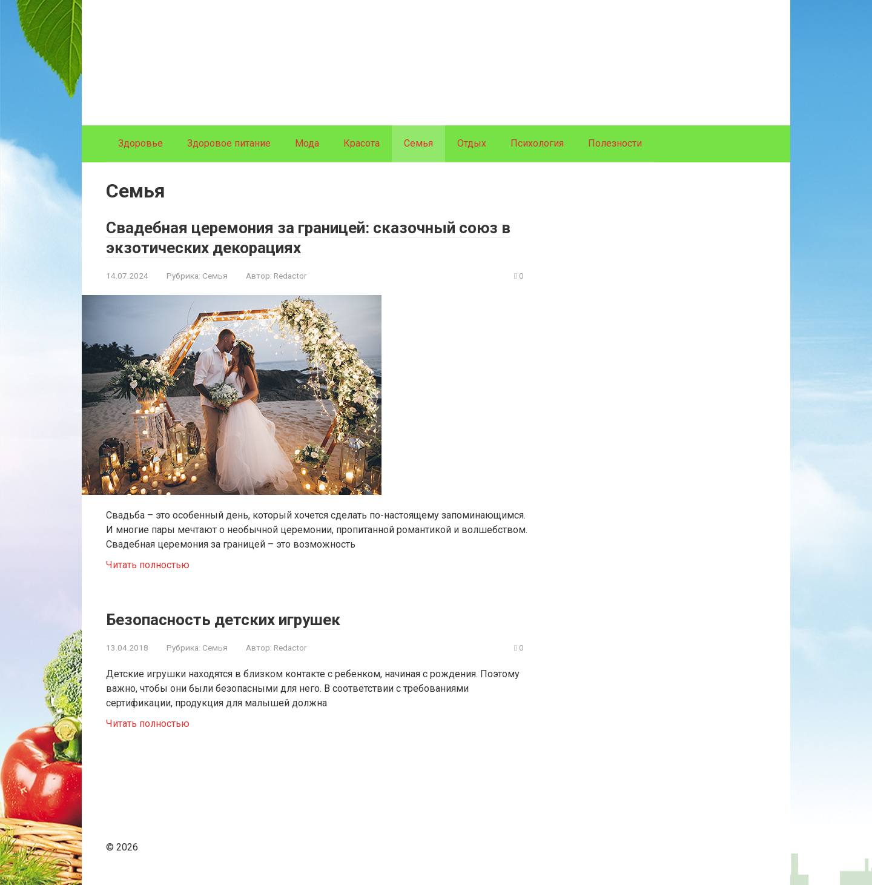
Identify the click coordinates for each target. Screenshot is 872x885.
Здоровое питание (229, 143)
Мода (307, 143)
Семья (215, 275)
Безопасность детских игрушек (244, 618)
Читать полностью (148, 565)
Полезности (615, 143)
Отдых (471, 143)
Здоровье (140, 143)
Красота (361, 143)
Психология (537, 143)
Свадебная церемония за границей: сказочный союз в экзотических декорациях (311, 236)
